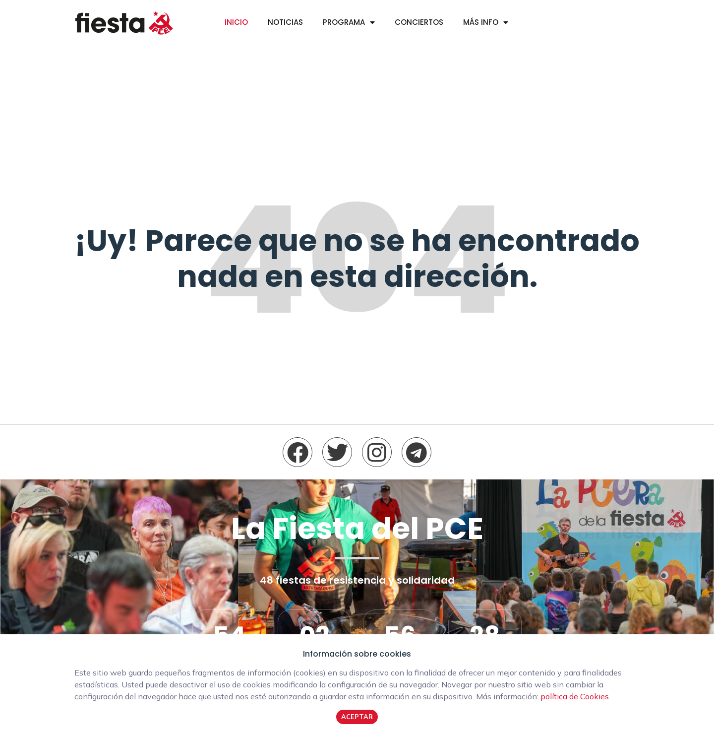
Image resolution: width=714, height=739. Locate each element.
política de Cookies (574, 696)
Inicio (236, 22)
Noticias (285, 22)
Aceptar (357, 717)
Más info (480, 22)
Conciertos (419, 22)
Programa (344, 22)
